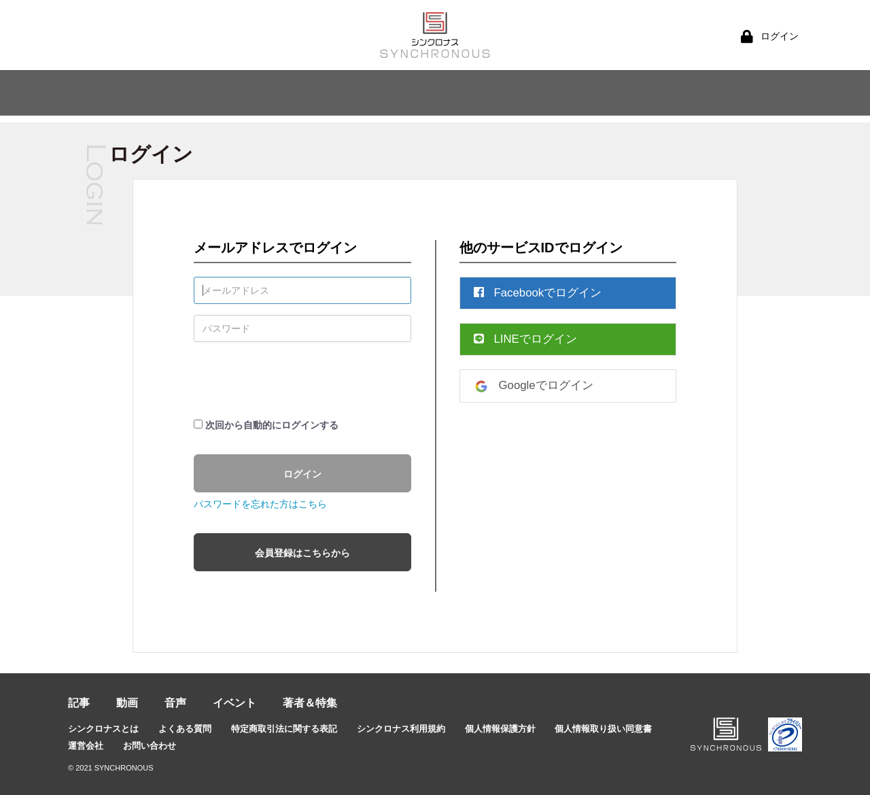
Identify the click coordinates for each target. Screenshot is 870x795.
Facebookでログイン (538, 292)
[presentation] (297, 379)
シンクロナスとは (103, 729)
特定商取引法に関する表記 (284, 729)
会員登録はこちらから (302, 552)
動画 (127, 703)
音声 (175, 703)
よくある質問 (184, 729)
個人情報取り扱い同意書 (603, 729)
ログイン (302, 474)
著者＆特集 (310, 703)
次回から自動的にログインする (271, 425)
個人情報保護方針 (500, 729)
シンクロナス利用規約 (401, 729)
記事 (79, 703)
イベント (234, 703)
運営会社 (85, 746)
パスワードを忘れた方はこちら (260, 503)
